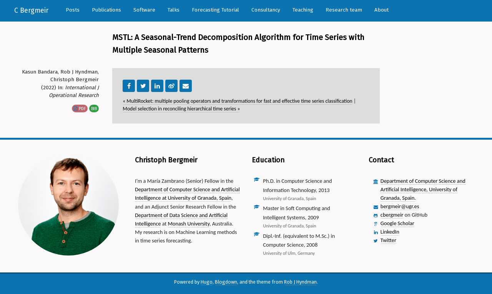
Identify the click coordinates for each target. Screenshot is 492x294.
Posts (73, 10)
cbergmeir (392, 214)
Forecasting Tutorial (215, 10)
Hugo (207, 282)
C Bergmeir (31, 11)
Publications (106, 10)
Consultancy (265, 10)
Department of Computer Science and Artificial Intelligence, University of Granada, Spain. (423, 189)
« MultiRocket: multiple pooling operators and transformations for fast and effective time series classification (237, 101)
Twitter (388, 240)
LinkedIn (390, 231)
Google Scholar (397, 223)
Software (144, 10)
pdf (80, 108)
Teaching (303, 10)
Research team (344, 10)
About (381, 10)
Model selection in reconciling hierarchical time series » (181, 108)
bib (94, 108)
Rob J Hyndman (300, 282)
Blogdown (226, 282)
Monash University (188, 223)
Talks (174, 10)
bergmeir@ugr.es (400, 206)
